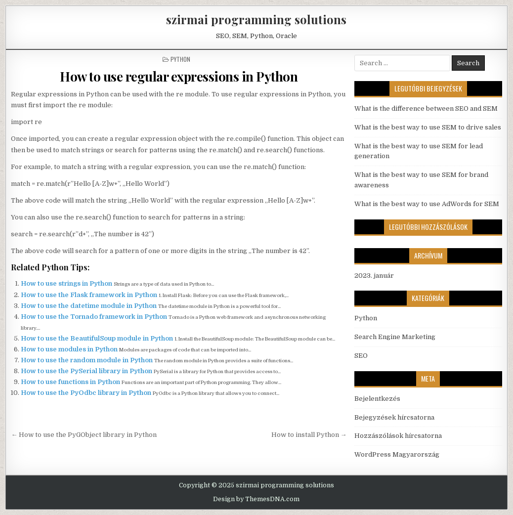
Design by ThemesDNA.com (256, 499)
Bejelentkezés (377, 398)
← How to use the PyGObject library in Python (84, 434)
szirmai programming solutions (256, 19)
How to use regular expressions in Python (179, 76)
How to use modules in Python (70, 349)
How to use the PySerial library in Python (87, 371)
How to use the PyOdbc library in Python (87, 392)
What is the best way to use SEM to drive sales (427, 127)
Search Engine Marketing (394, 337)
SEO (361, 355)
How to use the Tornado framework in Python (95, 316)
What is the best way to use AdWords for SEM (426, 204)
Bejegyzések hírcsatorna (394, 417)
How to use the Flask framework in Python (90, 295)
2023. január (374, 275)
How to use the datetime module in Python (89, 305)
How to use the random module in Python (87, 360)
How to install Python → (309, 434)
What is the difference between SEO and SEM (426, 108)
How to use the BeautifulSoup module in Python (97, 338)
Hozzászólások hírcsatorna (398, 435)
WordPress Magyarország (396, 454)
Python (180, 59)
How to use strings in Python (67, 283)
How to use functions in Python (71, 382)
